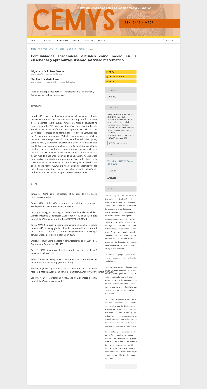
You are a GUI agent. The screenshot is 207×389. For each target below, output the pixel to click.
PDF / (111, 72)
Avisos (76, 41)
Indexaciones (62, 41)
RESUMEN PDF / (116, 77)
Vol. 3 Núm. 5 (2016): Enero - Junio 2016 (66, 49)
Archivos (47, 41)
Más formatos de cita (118, 143)
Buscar (169, 40)
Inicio (33, 49)
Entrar (101, 41)
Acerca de (88, 41)
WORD (111, 81)
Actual (34, 41)
